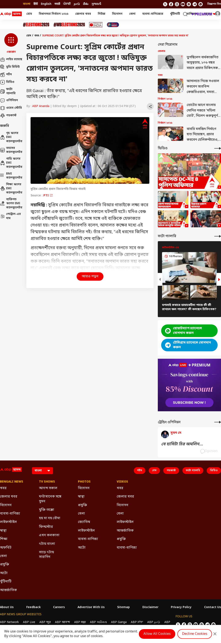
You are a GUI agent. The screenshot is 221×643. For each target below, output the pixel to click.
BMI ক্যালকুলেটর (11, 176)
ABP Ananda (40, 106)
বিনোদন (117, 14)
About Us (7, 607)
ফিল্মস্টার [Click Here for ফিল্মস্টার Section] (46, 527)
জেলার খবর (83, 14)
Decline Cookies (194, 634)
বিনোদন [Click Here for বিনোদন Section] (6, 505)
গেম (154, 470)
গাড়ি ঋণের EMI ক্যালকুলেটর (11, 163)
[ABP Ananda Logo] (11, 14)
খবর (36, 35)
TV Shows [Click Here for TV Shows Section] (47, 481)
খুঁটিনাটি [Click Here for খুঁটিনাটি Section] (5, 581)
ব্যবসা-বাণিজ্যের (152, 14)
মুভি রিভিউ (10, 67)
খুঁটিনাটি (175, 14)
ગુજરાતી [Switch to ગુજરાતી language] (96, 4)
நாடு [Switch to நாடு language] (77, 4)
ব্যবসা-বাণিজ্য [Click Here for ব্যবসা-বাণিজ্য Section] (10, 513)
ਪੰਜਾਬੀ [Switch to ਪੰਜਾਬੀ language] (67, 4)
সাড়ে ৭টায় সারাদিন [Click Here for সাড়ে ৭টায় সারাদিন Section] (46, 554)
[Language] (42, 470)
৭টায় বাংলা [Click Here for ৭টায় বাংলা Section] (47, 544)
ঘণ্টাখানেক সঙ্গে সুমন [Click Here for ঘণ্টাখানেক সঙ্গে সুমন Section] (50, 499)
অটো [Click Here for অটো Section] (4, 573)
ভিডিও (7, 82)
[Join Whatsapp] (200, 4)
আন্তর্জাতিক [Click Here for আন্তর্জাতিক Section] (8, 590)
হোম (29, 14)
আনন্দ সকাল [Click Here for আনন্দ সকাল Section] (48, 488)
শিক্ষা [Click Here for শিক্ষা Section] (3, 539)
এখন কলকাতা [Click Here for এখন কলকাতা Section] (49, 535)
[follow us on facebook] (171, 4)
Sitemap (123, 607)
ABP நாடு (153, 622)
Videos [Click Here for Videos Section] (122, 481)
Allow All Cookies (157, 634)
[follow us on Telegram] (194, 4)
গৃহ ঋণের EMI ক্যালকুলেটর (11, 137)
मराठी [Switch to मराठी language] (57, 4)
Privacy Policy (181, 607)
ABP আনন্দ (62, 622)
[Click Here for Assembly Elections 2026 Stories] (36, 25)
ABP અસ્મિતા (98, 622)
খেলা (132, 14)
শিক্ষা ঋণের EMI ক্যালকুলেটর (11, 189)
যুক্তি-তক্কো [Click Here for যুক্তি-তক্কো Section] (46, 510)
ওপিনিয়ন (9, 100)
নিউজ (101, 14)
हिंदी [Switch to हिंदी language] (35, 4)
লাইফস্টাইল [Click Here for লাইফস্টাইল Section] (8, 522)
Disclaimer (150, 607)
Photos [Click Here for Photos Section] (84, 481)
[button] (11, 43)
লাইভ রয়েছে (11, 59)
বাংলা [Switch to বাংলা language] (26, 4)
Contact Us (212, 607)
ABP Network (9, 622)
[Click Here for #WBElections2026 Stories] (69, 25)
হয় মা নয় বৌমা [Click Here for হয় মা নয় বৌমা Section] (49, 518)
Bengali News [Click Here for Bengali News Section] (11, 481)
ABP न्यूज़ (45, 622)
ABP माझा (80, 622)
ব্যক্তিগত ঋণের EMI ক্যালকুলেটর (11, 203)
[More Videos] (217, 148)
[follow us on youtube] (182, 4)
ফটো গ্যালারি (8, 91)
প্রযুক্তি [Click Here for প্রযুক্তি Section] (4, 564)
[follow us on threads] (176, 4)
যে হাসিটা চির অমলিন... (182, 444)
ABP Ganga (119, 622)
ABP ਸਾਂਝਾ (137, 622)
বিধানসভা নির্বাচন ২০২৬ (53, 14)
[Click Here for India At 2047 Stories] (113, 24)
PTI (48, 196)
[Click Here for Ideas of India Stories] (95, 24)
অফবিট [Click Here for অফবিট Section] (5, 547)
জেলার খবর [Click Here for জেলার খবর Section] (8, 496)
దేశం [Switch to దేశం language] (85, 4)
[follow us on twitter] (165, 4)
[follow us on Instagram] (188, 4)
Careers (59, 607)
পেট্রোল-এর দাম (10, 216)
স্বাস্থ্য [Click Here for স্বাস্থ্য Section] (3, 530)
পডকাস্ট (8, 115)
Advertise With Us (91, 607)
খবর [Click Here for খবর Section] (3, 488)
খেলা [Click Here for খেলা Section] (3, 556)
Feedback (33, 607)
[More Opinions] (217, 422)
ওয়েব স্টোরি (11, 108)
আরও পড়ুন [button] (90, 276)
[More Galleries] (217, 236)
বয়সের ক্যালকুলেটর (11, 150)
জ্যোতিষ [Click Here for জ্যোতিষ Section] (84, 522)
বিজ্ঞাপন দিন (214, 4)
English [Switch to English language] (46, 4)
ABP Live (29, 622)
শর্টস (6, 74)
